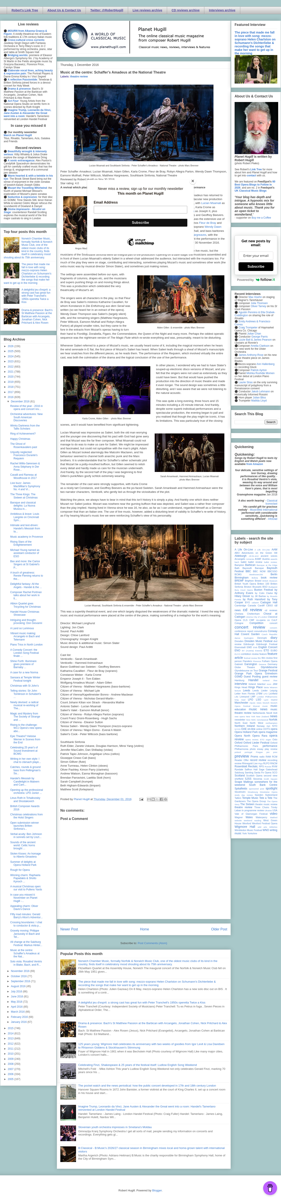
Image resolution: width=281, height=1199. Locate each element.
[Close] (193, 181)
